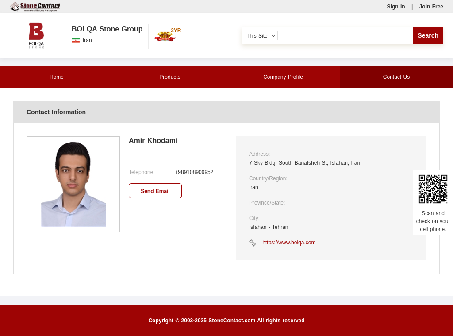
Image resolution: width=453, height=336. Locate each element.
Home (57, 77)
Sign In (396, 7)
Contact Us (396, 77)
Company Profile (283, 77)
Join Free (431, 7)
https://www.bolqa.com (288, 242)
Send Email (155, 191)
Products (169, 77)
